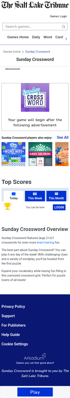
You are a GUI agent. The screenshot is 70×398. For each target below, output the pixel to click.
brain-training (45, 242)
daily (36, 37)
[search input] (31, 26)
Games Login (58, 16)
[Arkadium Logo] (35, 358)
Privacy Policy (13, 306)
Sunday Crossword (37, 51)
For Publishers (13, 325)
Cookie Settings (14, 344)
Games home (18, 37)
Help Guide (10, 334)
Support (8, 316)
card (59, 37)
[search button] (63, 26)
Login (59, 207)
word (47, 37)
